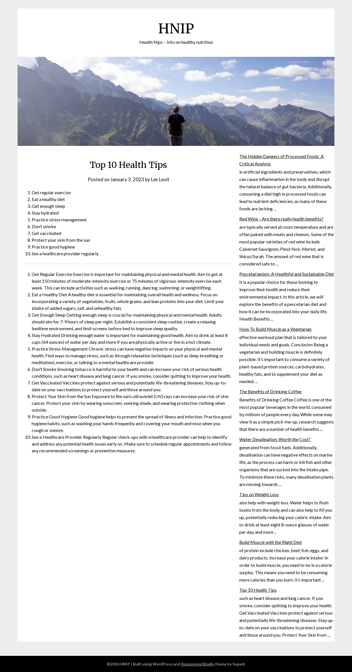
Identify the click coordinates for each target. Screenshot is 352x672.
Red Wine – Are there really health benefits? (281, 218)
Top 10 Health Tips (258, 590)
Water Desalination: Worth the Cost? (275, 439)
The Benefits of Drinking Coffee (270, 391)
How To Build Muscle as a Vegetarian (275, 329)
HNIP (176, 28)
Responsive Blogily (197, 664)
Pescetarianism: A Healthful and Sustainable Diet (286, 273)
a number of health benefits (293, 429)
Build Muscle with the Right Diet (270, 542)
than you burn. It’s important (294, 579)
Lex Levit (160, 179)
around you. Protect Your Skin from (293, 635)
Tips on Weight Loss (259, 494)
